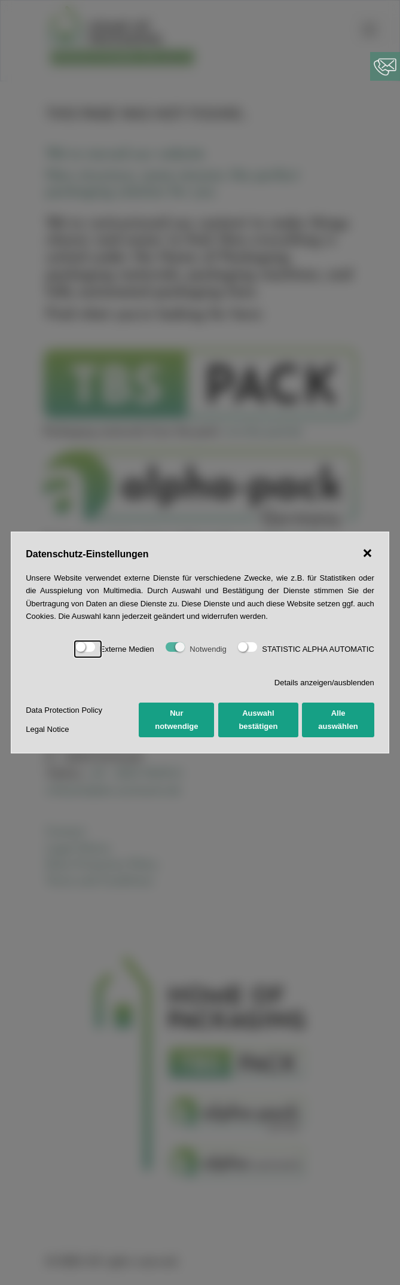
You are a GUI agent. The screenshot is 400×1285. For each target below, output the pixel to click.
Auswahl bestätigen (258, 719)
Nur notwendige (176, 719)
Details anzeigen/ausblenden (324, 682)
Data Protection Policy (64, 710)
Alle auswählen (338, 719)
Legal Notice (47, 729)
